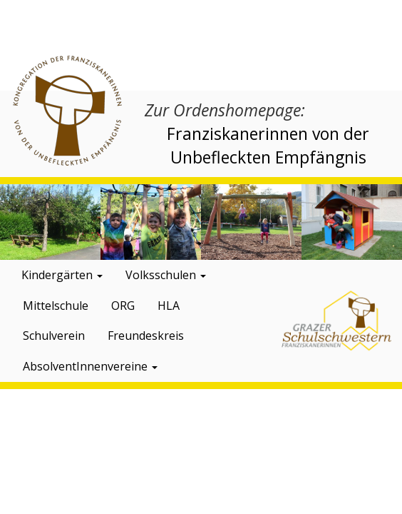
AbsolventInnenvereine (90, 366)
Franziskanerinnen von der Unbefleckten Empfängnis (268, 145)
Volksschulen (165, 275)
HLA (169, 305)
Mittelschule (55, 305)
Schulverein (54, 335)
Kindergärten (62, 275)
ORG (123, 305)
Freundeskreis (146, 335)
